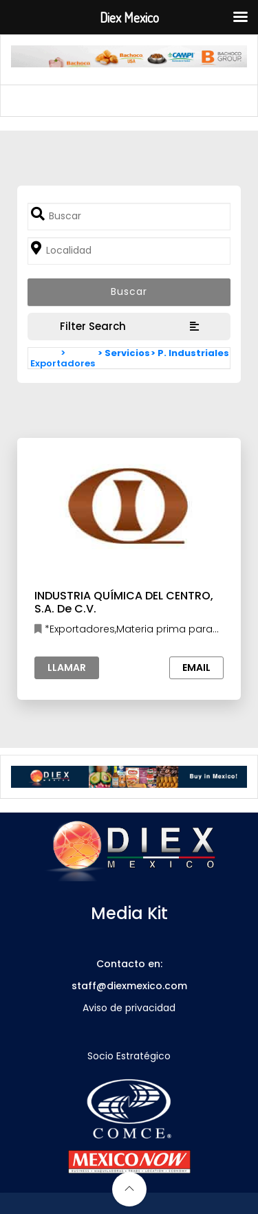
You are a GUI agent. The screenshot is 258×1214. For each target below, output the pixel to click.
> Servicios (124, 353)
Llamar (66, 667)
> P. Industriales (190, 353)
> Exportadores (62, 358)
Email (196, 667)
